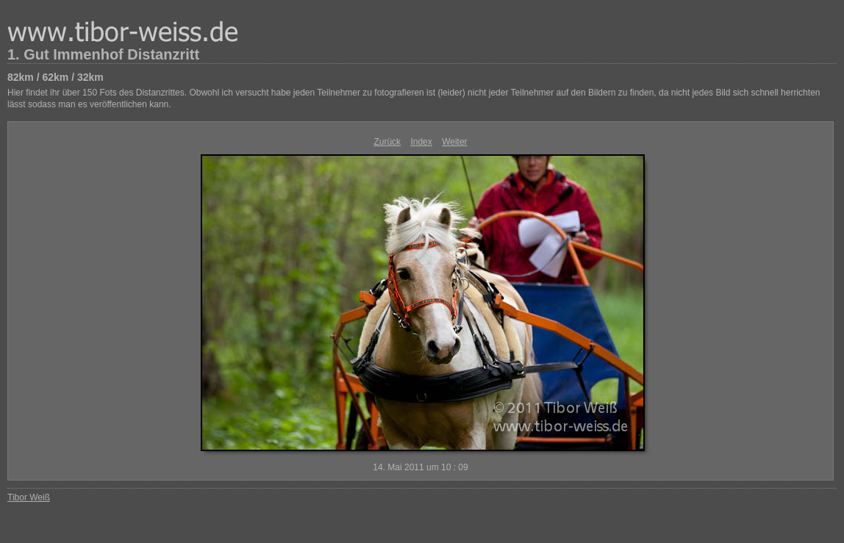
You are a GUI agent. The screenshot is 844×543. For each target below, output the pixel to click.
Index (421, 142)
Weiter (454, 142)
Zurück (387, 142)
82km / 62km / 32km (55, 77)
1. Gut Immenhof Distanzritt (103, 54)
